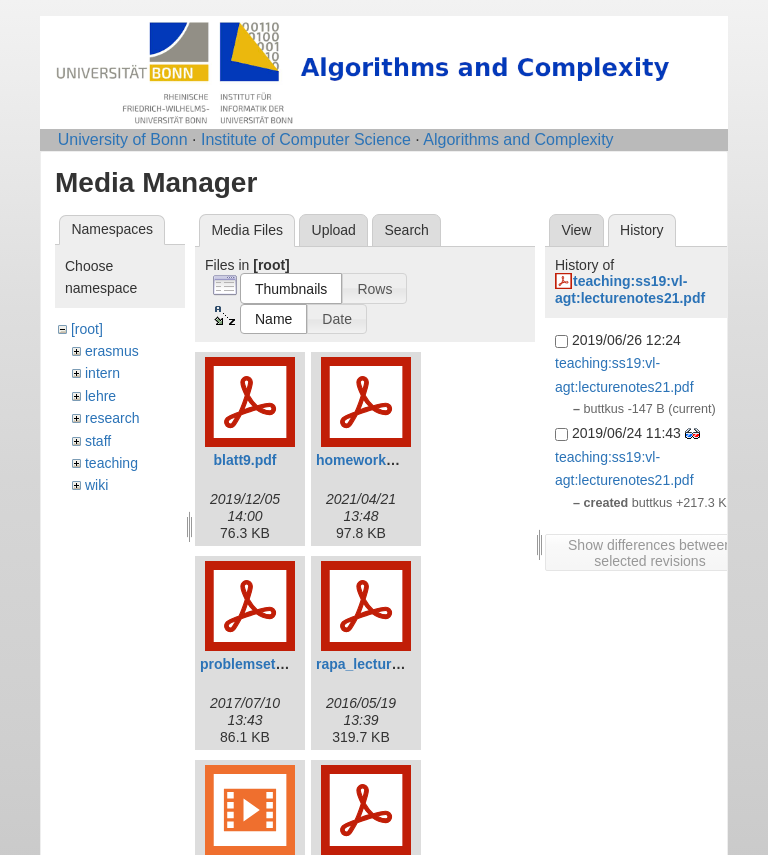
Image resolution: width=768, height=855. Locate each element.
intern (102, 373)
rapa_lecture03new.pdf (391, 664)
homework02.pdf (371, 460)
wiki (96, 485)
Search (406, 230)
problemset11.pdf (258, 664)
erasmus (112, 351)
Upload (334, 230)
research (112, 418)
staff (98, 441)
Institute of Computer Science (306, 139)
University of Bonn (123, 139)
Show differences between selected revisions (650, 553)
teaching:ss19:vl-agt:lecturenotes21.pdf (630, 289)
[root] (87, 329)
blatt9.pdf (245, 460)
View (576, 230)
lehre (100, 396)
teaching (111, 463)
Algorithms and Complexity (518, 139)
